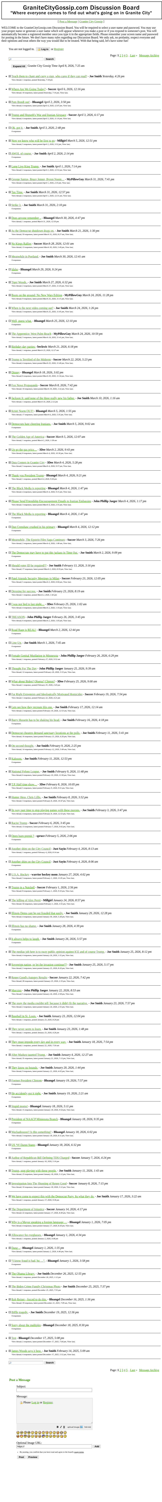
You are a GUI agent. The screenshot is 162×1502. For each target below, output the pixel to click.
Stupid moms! (19, 1106)
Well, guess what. (21, 320)
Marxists (16, 990)
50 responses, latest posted (44, 904)
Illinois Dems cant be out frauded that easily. (37, 913)
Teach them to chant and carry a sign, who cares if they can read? (49, 76)
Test (13, 1338)
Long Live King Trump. (25, 166)
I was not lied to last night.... (27, 604)
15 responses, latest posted (44, 1110)
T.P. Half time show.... (24, 784)
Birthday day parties (23, 346)
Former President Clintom (26, 1080)
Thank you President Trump (27, 475)
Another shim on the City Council (31, 848)
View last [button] (63, 93)
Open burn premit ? (22, 835)
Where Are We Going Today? (28, 89)
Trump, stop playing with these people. (34, 1170)
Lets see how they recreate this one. (32, 707)
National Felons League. (25, 771)
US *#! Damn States (23, 1144)
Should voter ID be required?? (29, 565)
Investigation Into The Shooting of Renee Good (39, 1183)
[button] (66, 1432)
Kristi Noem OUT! (22, 411)
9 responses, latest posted (43, 299)
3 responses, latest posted (43, 311)
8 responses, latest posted (42, 453)
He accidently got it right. (26, 1093)
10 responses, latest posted (40, 93)
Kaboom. (16, 758)
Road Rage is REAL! (23, 629)
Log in (43, 49)
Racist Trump (19, 823)
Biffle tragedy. (19, 1312)
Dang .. (16, 1247)
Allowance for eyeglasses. (26, 1235)
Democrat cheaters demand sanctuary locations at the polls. (45, 732)
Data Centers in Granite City (28, 462)
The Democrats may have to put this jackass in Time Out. (44, 552)
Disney (15, 372)
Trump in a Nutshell (23, 887)
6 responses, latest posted (43, 376)
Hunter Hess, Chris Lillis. (26, 797)
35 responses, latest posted (44, 1058)
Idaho (14, 269)
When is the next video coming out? (32, 308)
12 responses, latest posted (44, 672)
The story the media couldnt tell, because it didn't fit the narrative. (49, 1003)
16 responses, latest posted (44, 736)
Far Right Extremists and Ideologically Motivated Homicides (46, 694)
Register (47, 1402)
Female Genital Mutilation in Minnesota (34, 655)
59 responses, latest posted (43, 234)
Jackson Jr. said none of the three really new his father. (43, 398)
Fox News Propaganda (24, 385)
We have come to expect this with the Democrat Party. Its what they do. (52, 1196)
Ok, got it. (17, 127)
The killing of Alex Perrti (26, 900)
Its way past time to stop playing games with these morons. (45, 810)
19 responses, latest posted (44, 1303)
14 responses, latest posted (44, 749)
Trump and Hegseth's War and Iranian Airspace (38, 114)
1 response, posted (37, 80)
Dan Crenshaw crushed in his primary (33, 526)
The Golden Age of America (27, 436)
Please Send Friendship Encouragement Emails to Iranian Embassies (51, 501)
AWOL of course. (21, 153)
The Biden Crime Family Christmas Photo (36, 1286)
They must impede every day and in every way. (38, 1041)
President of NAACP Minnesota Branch (34, 1119)
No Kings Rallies (21, 243)
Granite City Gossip (91, 21)
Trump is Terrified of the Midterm (31, 359)
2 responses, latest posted (42, 170)
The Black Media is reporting (28, 488)
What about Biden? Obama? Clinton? (33, 681)
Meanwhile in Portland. (25, 256)
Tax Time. (17, 192)
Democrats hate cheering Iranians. (31, 423)
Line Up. (16, 642)
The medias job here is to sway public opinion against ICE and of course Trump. (58, 951)
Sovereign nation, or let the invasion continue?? (39, 964)
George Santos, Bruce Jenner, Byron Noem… (37, 179)
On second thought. (22, 745)
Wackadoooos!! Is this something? (31, 1132)
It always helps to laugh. (25, 938)
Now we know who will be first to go (33, 140)
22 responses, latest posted (44, 1213)
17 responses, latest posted (42, 414)
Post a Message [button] (68, 21)
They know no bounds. (24, 1067)
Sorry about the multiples (26, 1325)
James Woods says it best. (26, 1350)
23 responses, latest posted (44, 1174)
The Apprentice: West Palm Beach (31, 333)
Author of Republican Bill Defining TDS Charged (40, 1157)
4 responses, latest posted (42, 105)
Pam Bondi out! (20, 102)
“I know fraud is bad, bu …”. (28, 1260)
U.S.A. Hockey (20, 874)
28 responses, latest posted (44, 981)
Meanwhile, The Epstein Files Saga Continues (38, 539)
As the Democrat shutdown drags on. (32, 230)
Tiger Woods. (19, 282)
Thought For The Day (24, 668)
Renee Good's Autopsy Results (29, 977)
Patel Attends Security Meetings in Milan (35, 578)
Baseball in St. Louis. (23, 1016)
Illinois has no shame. (24, 926)
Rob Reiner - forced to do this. (29, 1299)
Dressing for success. (23, 591)
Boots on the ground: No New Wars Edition (36, 295)
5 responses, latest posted (41, 144)
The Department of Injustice (27, 1209)
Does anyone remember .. (26, 217)
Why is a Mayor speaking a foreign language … (39, 1222)
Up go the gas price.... (24, 449)
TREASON (18, 617)
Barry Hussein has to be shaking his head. (35, 720)
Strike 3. (16, 205)
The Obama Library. (23, 1273)
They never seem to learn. (26, 1029)
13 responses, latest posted (43, 247)
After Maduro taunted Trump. (28, 1054)
